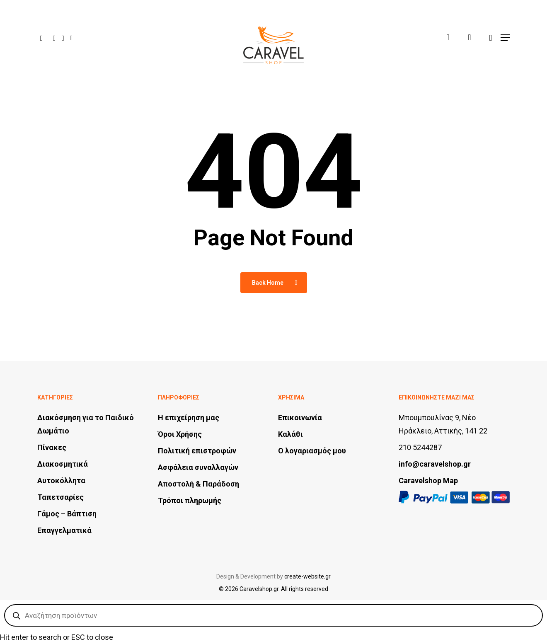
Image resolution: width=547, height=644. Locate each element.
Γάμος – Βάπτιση (67, 513)
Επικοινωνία (300, 417)
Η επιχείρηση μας (188, 417)
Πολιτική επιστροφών (197, 450)
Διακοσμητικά (62, 464)
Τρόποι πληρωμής (189, 500)
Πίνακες (51, 447)
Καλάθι (290, 434)
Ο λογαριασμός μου (312, 450)
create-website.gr (307, 576)
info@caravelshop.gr (435, 464)
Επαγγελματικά (64, 530)
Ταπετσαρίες (60, 497)
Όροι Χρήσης (180, 434)
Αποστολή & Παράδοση (198, 483)
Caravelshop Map (428, 480)
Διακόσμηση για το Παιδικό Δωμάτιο (85, 424)
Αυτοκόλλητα (61, 480)
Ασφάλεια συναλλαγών (198, 467)
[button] (505, 36)
